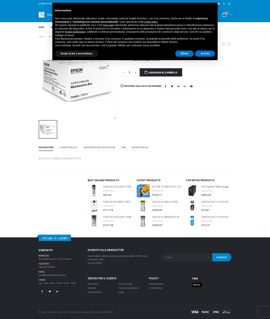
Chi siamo (93, 283)
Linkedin (57, 291)
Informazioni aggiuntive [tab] (99, 147)
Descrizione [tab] (46, 147)
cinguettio (172, 86)
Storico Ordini (125, 283)
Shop (41, 27)
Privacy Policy (156, 283)
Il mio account (95, 292)
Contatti (92, 287)
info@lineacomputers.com (52, 275)
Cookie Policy (156, 287)
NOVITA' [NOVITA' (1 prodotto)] (196, 285)
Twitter (49, 291)
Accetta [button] (205, 53)
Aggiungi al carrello (163, 72)
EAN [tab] (123, 147)
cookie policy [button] (151, 21)
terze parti (108, 25)
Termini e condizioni (128, 287)
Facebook (165, 86)
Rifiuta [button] (184, 53)
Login (121, 292)
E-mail (191, 86)
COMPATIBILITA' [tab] (68, 147)
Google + (185, 86)
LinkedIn (178, 86)
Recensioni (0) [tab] (140, 147)
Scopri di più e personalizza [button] (76, 53)
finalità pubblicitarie (75, 31)
